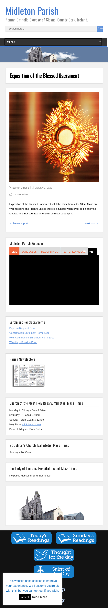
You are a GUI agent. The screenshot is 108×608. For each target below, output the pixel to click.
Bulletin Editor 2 (21, 187)
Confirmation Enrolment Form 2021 (29, 332)
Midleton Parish (32, 11)
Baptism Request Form (22, 328)
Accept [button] (25, 597)
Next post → (92, 223)
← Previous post (18, 223)
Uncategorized (21, 194)
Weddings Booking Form (23, 342)
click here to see (31, 424)
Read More (39, 597)
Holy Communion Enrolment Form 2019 (31, 337)
